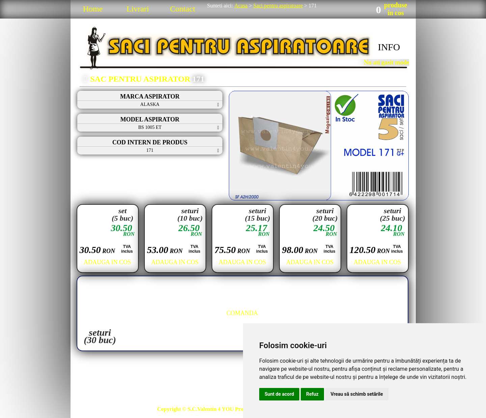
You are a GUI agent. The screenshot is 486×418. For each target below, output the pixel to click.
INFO (389, 47)
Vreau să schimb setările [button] (357, 394)
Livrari (138, 8)
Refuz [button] (312, 394)
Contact (182, 8)
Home (93, 8)
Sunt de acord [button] (279, 394)
